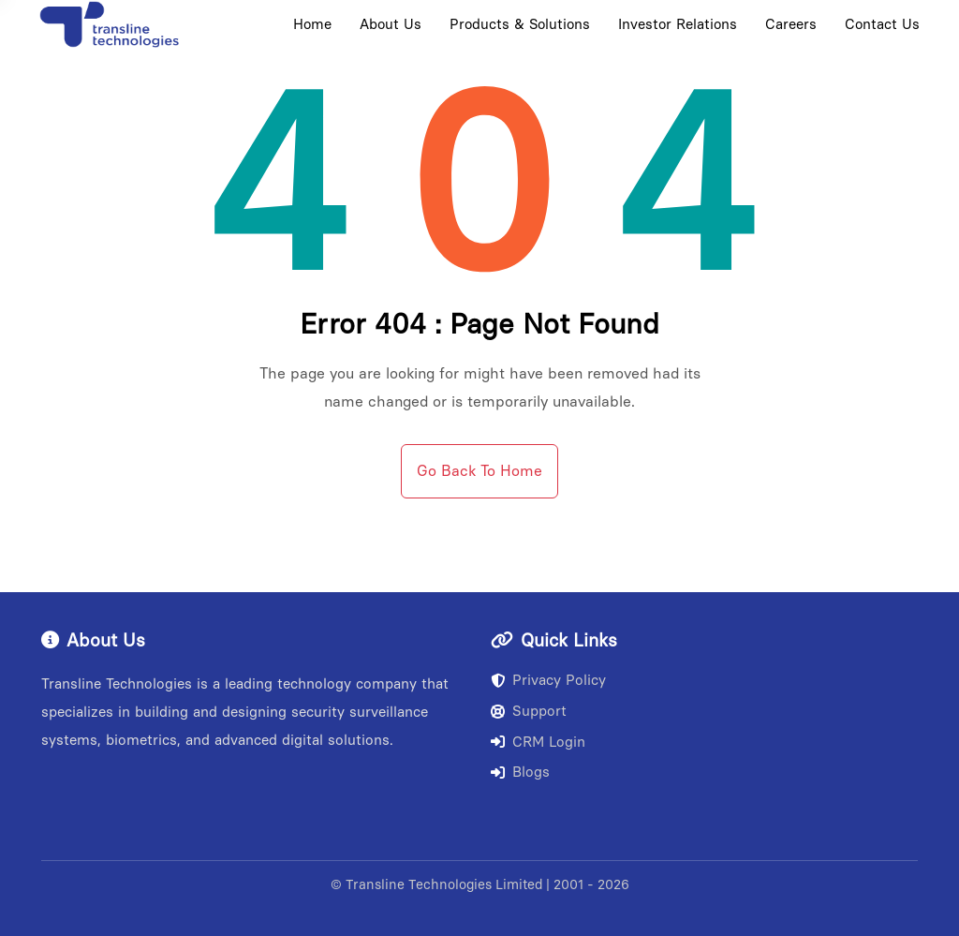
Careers (791, 24)
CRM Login (538, 742)
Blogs (520, 772)
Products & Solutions (520, 24)
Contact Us (882, 24)
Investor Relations (677, 24)
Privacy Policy (548, 680)
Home (312, 24)
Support (529, 711)
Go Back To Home (479, 471)
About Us (390, 24)
